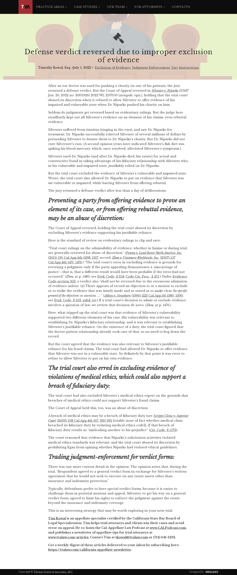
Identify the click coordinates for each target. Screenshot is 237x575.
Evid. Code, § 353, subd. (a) (75, 300)
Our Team (116, 7)
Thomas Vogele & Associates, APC (53, 571)
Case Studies (85, 7)
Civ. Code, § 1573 (163, 430)
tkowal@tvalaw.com (131, 537)
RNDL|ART (212, 571)
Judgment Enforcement (151, 67)
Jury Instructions (185, 67)
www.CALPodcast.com (168, 528)
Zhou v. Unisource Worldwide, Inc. (135, 257)
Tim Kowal (57, 518)
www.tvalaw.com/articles (68, 537)
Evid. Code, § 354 (110, 276)
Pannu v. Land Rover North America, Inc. (154, 253)
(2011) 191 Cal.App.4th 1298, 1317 (73, 257)
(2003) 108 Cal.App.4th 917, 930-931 (84, 420)
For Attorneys (148, 7)
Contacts (181, 7)
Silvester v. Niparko (165, 90)
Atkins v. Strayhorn (117, 295)
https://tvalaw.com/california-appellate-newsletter (89, 549)
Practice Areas (50, 7)
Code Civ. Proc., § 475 (142, 276)
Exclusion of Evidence (113, 67)
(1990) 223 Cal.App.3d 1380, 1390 (157, 295)
